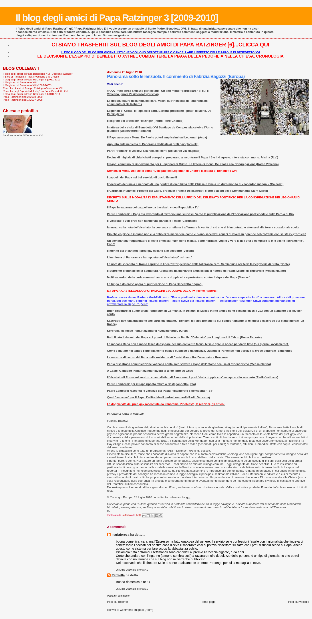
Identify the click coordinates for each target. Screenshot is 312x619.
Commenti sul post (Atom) (136, 609)
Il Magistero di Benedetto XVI (20, 82)
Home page (208, 601)
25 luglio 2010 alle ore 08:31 (132, 588)
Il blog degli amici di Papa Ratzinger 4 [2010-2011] (32, 93)
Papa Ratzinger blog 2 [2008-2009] (23, 96)
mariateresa (120, 534)
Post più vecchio (298, 601)
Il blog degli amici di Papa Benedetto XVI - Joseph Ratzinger (37, 73)
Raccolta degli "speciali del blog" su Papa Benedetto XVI (35, 91)
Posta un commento (118, 595)
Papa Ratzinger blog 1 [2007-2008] (23, 99)
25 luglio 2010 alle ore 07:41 (132, 569)
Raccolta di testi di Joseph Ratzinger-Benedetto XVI (33, 88)
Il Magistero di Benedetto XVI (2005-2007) (27, 85)
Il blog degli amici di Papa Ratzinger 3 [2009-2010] (117, 17)
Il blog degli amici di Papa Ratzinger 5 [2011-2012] (32, 79)
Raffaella (118, 575)
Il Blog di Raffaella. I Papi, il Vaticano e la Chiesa (31, 76)
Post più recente (117, 601)
